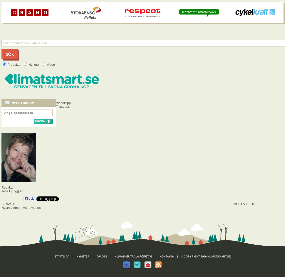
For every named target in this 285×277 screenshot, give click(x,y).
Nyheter (32, 64)
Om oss (102, 256)
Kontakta (167, 256)
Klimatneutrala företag (133, 256)
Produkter (13, 64)
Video (48, 64)
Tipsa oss (63, 106)
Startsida (62, 256)
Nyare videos (10, 208)
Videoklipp (63, 103)
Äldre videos (32, 208)
